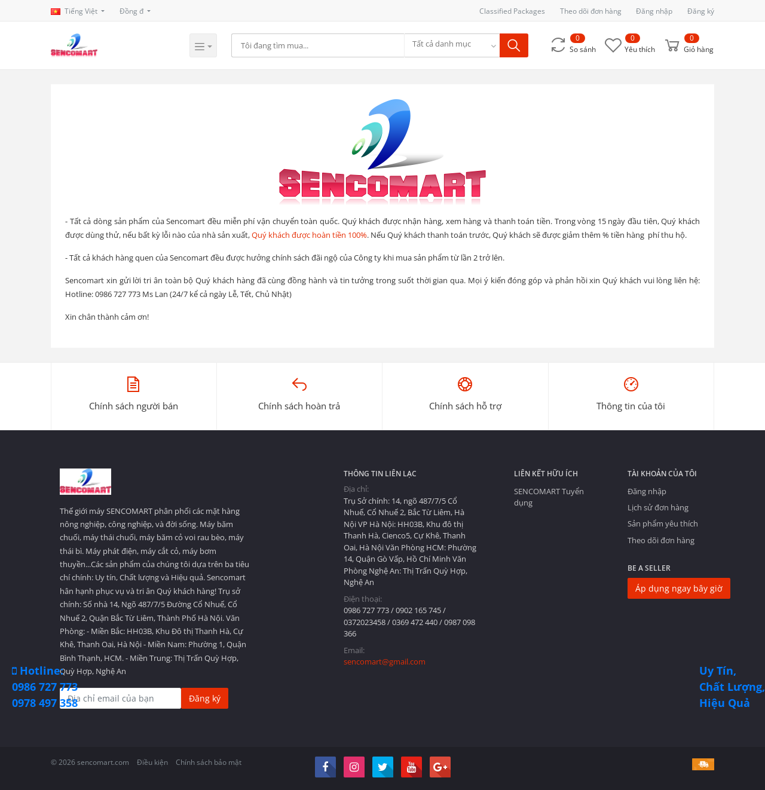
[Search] (318, 45)
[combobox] (452, 45)
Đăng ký (700, 11)
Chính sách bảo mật (208, 762)
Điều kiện (152, 762)
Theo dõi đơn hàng (591, 11)
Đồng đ (132, 11)
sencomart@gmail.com (385, 661)
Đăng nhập (654, 11)
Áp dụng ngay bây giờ (679, 588)
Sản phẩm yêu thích (663, 523)
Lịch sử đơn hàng (658, 507)
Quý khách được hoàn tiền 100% (309, 234)
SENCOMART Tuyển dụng (549, 497)
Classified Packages (512, 11)
